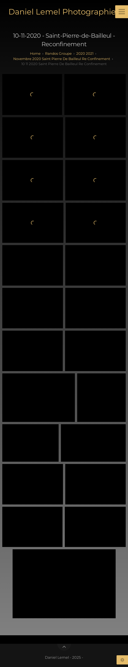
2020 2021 (84, 53)
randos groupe (58, 53)
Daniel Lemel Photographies (64, 12)
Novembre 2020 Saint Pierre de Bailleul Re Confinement (61, 59)
